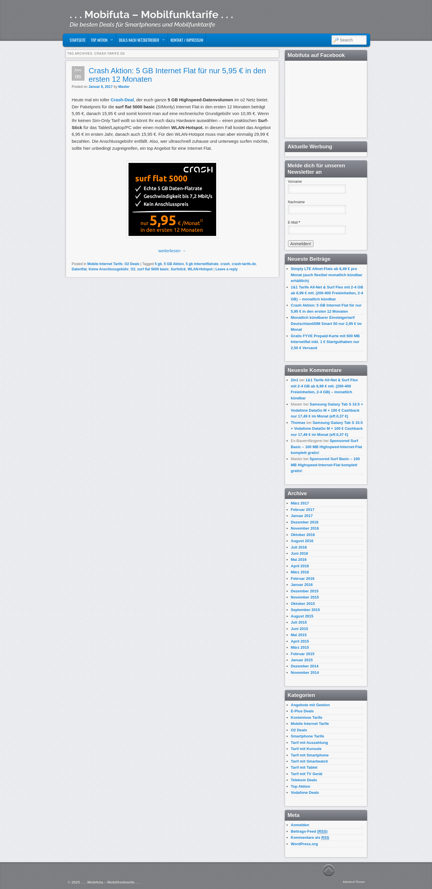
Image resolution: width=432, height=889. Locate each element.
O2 (133, 269)
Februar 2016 (303, 578)
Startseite (78, 40)
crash (225, 264)
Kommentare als (310, 837)
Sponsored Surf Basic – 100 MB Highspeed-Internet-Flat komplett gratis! (326, 447)
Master (124, 87)
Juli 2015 (299, 622)
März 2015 (300, 647)
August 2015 (302, 616)
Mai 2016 (299, 559)
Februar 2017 (303, 509)
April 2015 (300, 641)
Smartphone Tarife (307, 736)
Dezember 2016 (305, 522)
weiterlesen (172, 250)
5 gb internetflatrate (202, 264)
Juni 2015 (299, 629)
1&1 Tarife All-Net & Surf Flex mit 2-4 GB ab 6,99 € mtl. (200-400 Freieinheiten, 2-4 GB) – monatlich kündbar (327, 293)
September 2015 (305, 610)
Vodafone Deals (305, 792)
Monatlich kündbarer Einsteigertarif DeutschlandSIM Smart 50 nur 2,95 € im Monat (326, 323)
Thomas (298, 422)
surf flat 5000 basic (153, 269)
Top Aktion (101, 41)
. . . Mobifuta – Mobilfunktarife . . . (151, 14)
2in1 (295, 380)
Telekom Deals (304, 780)
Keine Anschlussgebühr (109, 269)
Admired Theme (354, 881)
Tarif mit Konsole (306, 749)
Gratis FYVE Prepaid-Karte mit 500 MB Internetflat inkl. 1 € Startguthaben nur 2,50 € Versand (325, 342)
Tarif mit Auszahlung (309, 742)
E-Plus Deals (302, 711)
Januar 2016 (302, 584)
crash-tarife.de (244, 264)
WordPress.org (304, 844)
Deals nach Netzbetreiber (141, 41)
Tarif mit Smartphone (310, 755)
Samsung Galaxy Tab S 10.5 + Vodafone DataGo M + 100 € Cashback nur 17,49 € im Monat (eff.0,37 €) (327, 410)
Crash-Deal (122, 99)
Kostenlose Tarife (306, 717)
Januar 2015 (302, 660)
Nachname (296, 202)
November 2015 (305, 597)
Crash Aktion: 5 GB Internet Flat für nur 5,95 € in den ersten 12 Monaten (177, 74)
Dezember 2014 (305, 666)
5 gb (158, 264)
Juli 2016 (299, 547)
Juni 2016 (299, 553)
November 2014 (305, 672)
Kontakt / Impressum (187, 40)
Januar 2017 (302, 516)
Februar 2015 (303, 654)
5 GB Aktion (174, 264)
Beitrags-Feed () (309, 831)
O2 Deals (131, 264)
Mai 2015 (299, 635)
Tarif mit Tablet (304, 767)
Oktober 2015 (303, 603)
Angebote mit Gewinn (310, 705)
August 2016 (302, 541)
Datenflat (79, 269)
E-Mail (294, 222)
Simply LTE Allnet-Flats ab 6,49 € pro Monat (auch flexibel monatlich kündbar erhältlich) (326, 275)
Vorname (295, 182)
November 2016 (305, 528)
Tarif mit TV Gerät (306, 774)
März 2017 (300, 503)
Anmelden (300, 825)
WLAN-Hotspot (200, 269)
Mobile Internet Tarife (104, 264)
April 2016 (300, 566)
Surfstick (178, 269)
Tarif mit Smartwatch (309, 761)
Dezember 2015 (305, 591)
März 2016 (300, 572)
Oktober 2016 (303, 535)
